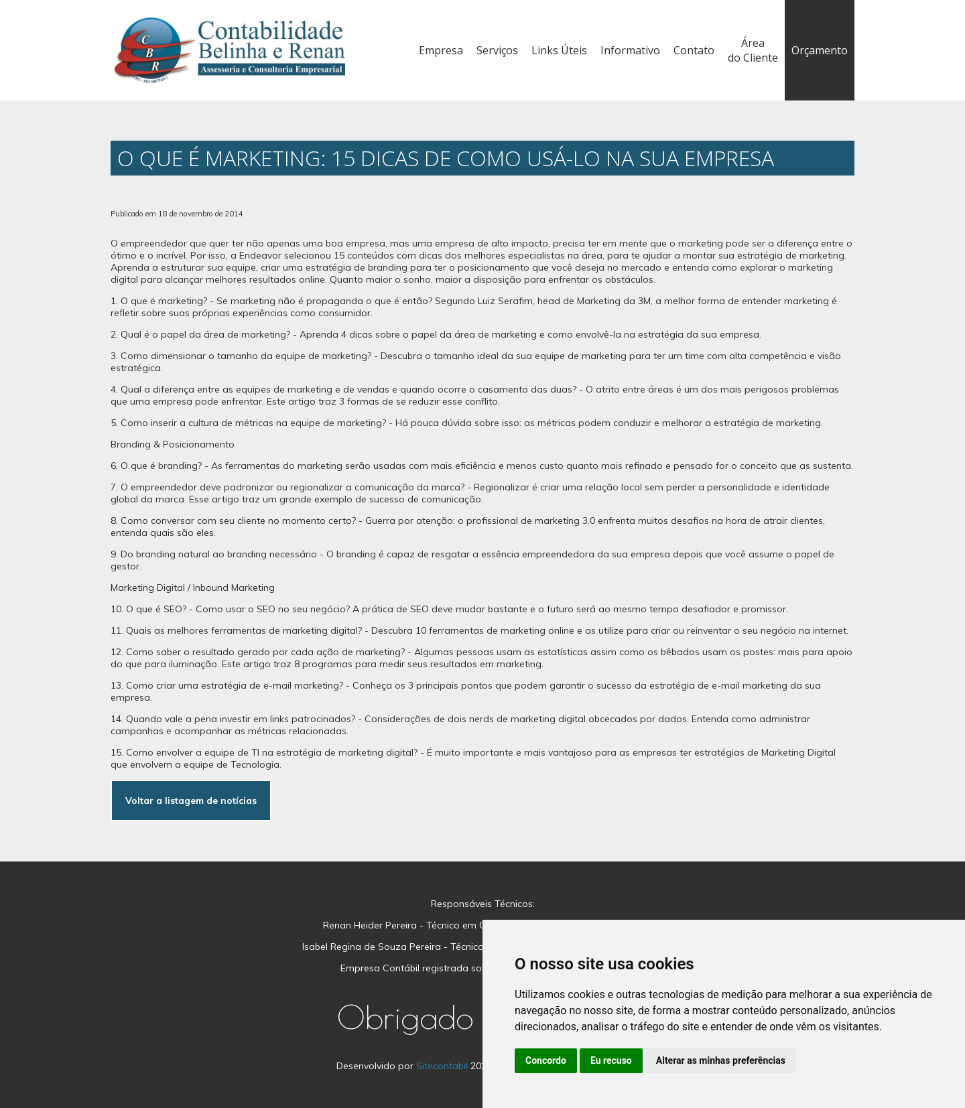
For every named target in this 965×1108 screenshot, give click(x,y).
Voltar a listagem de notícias (191, 800)
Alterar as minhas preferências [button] (720, 1060)
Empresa (441, 50)
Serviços (497, 50)
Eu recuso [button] (611, 1060)
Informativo (630, 50)
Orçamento (819, 50)
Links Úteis (559, 50)
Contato (693, 50)
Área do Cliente (753, 50)
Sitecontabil (442, 1066)
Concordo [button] (545, 1060)
